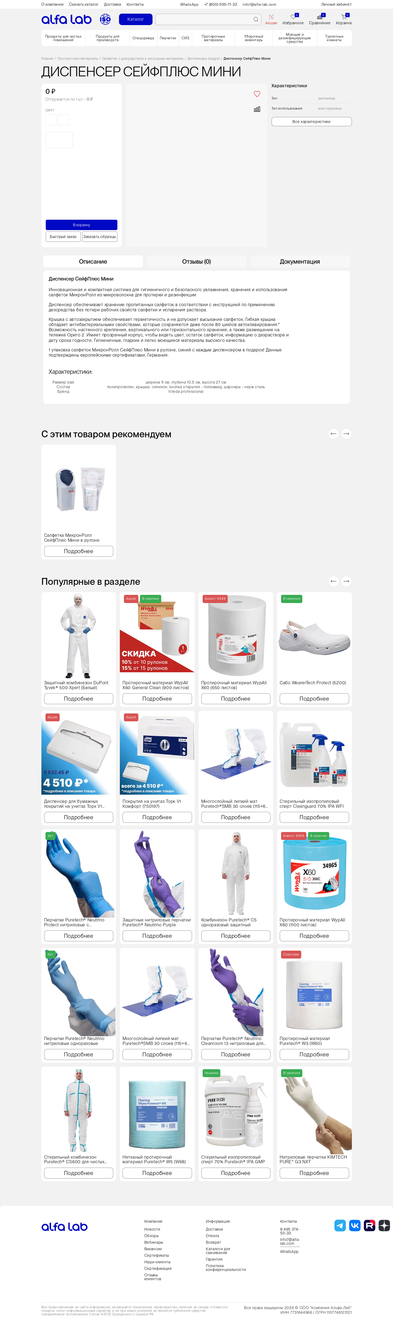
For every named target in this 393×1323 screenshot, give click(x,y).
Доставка (112, 4)
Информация (218, 1221)
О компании (52, 4)
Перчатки (168, 38)
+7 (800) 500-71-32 (221, 4)
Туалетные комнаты (334, 38)
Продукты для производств (107, 38)
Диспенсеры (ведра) (204, 59)
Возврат (213, 1242)
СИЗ (185, 38)
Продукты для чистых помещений (63, 38)
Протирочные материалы (213, 38)
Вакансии (153, 1249)
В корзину (81, 225)
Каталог (135, 19)
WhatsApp (188, 4)
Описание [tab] (93, 261)
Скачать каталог (84, 4)
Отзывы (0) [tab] (196, 261)
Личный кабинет (336, 4)
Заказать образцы (99, 236)
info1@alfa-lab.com (261, 4)
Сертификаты (156, 1255)
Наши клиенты (157, 1262)
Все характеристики (312, 121)
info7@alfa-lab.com (290, 1242)
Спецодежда (143, 38)
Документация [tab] (300, 261)
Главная (47, 59)
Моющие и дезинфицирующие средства (295, 38)
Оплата (212, 1236)
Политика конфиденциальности (226, 1267)
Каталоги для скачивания (218, 1251)
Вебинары (153, 1242)
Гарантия (214, 1259)
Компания (153, 1221)
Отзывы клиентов (153, 1277)
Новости (152, 1229)
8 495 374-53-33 (290, 1231)
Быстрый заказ (63, 236)
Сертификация (158, 1268)
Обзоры (151, 1236)
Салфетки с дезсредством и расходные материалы (143, 59)
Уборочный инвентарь (253, 38)
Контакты (135, 4)
